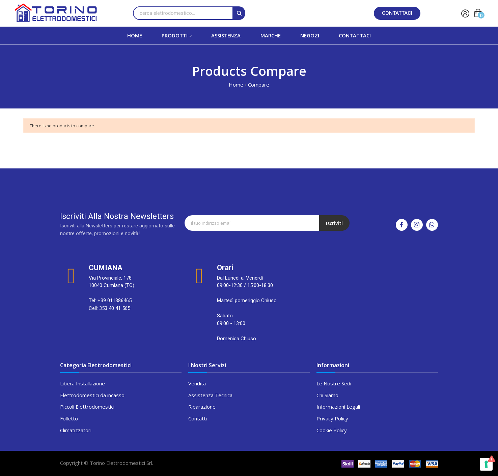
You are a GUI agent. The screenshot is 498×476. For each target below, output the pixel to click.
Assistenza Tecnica (210, 395)
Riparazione (202, 406)
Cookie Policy (331, 430)
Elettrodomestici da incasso (92, 395)
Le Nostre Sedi (333, 383)
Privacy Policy (332, 418)
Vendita (197, 383)
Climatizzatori (75, 430)
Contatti (197, 418)
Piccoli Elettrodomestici (87, 406)
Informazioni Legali (338, 406)
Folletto (69, 418)
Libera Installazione (82, 383)
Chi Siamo (327, 395)
